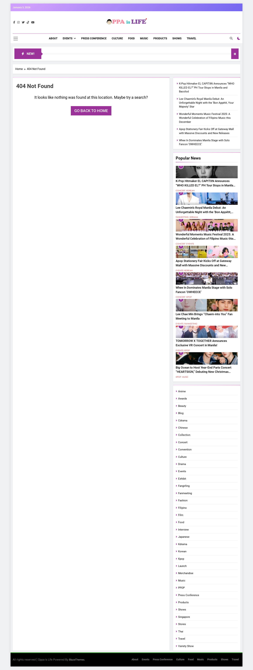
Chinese (183, 427)
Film (180, 515)
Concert (180, 190)
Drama (182, 464)
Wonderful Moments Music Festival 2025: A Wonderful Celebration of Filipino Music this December (205, 117)
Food (131, 38)
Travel (191, 38)
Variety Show (186, 646)
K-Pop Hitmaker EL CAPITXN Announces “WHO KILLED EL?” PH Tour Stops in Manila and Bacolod (206, 87)
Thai (180, 631)
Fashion (182, 500)
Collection (184, 435)
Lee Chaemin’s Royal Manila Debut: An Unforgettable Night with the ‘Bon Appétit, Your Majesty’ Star (206, 102)
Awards (182, 398)
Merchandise (185, 573)
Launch (182, 566)
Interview (183, 529)
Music (144, 38)
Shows (176, 38)
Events (67, 38)
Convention (185, 449)
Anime (182, 391)
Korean (190, 190)
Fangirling (184, 485)
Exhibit (182, 478)
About (53, 38)
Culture (117, 38)
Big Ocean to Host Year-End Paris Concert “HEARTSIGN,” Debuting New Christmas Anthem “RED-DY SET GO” (203, 372)
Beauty (182, 406)
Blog (180, 413)
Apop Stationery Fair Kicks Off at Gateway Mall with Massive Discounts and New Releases (203, 265)
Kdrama (194, 217)
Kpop (189, 297)
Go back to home (91, 111)
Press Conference (93, 38)
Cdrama (182, 420)
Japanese (183, 536)
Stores (182, 624)
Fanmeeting (182, 217)
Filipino (182, 507)
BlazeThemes (76, 659)
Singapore (184, 617)
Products (160, 38)
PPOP (181, 587)
